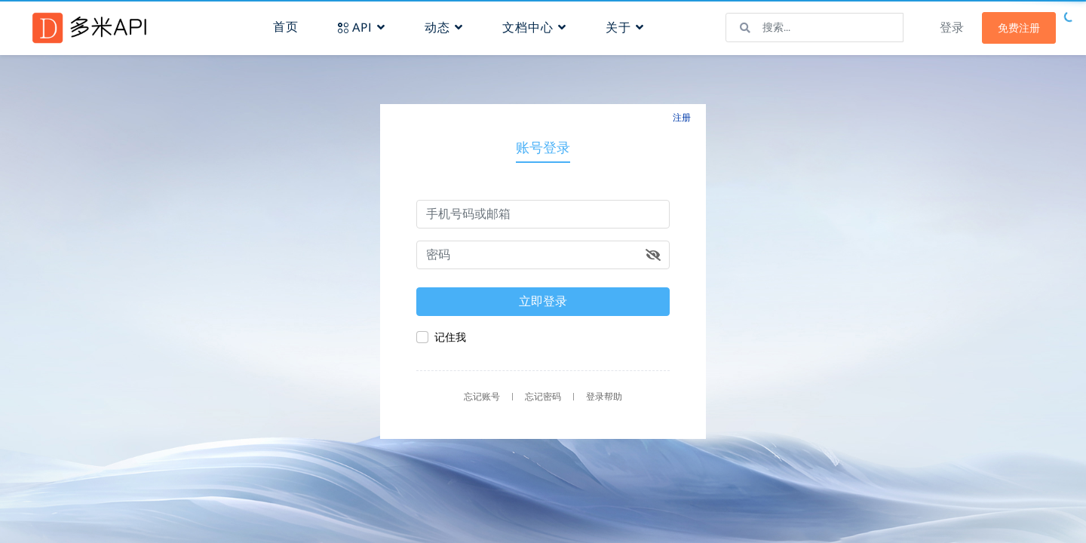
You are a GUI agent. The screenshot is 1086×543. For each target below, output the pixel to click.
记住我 (450, 337)
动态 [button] (444, 27)
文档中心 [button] (534, 27)
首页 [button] (286, 27)
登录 (952, 27)
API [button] (361, 27)
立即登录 (543, 301)
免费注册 (1019, 27)
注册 (682, 117)
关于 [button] (625, 27)
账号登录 (543, 147)
